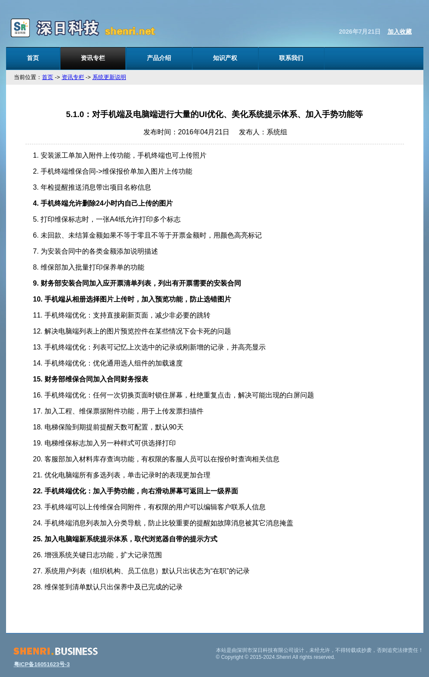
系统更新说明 (109, 77)
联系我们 (291, 57)
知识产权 (225, 57)
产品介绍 (159, 57)
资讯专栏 (93, 57)
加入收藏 (400, 31)
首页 (33, 57)
